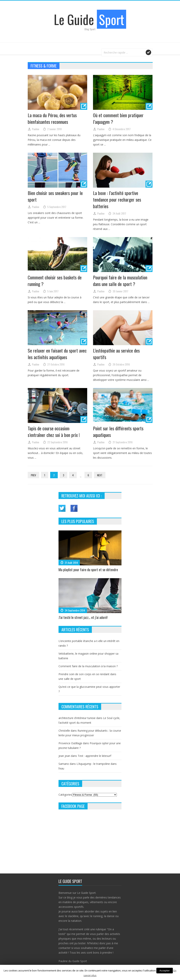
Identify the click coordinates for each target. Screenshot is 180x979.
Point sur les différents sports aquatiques (118, 431)
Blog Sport (90, 29)
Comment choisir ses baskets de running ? (55, 280)
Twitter (62, 508)
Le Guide (90, 19)
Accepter (164, 970)
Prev (33, 475)
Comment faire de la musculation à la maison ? (88, 666)
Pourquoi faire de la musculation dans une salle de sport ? (120, 280)
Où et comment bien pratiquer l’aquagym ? (118, 118)
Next (99, 475)
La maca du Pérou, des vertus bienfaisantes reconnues (52, 118)
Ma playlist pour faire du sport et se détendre (88, 569)
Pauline (35, 129)
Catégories (65, 794)
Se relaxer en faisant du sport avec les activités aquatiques (57, 353)
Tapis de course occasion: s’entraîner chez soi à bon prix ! (54, 431)
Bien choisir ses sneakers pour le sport (55, 196)
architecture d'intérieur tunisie (77, 718)
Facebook (74, 508)
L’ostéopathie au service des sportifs (116, 353)
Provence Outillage (70, 743)
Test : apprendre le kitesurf (94, 756)
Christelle (64, 730)
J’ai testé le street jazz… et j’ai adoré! (83, 617)
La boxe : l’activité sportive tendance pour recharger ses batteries (117, 199)
